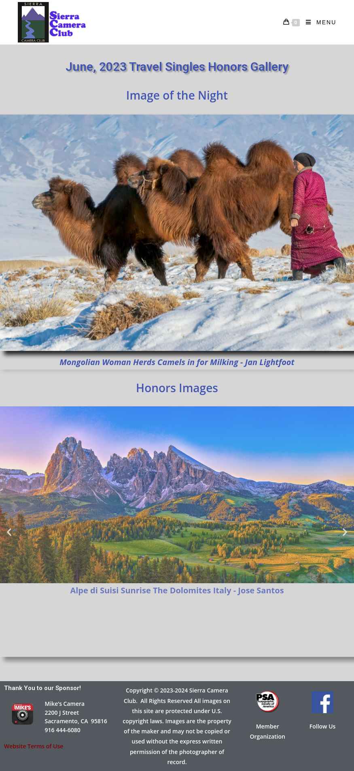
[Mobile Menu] (318, 22)
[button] (9, 532)
